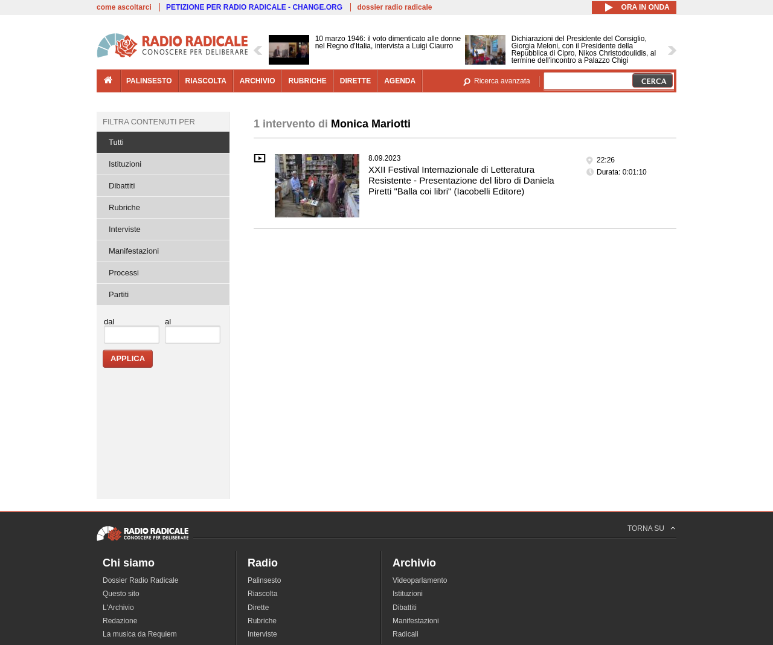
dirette (355, 81)
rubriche (307, 81)
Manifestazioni (134, 250)
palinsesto (149, 81)
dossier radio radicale (394, 7)
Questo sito (121, 593)
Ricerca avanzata (502, 81)
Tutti (116, 142)
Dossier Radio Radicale (140, 580)
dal (109, 322)
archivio (257, 81)
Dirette (258, 607)
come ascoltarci (124, 7)
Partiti (119, 294)
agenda (399, 81)
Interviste (125, 229)
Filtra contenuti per (149, 121)
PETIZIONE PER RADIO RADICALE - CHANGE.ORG (254, 7)
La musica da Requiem (140, 634)
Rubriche (124, 207)
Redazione (120, 621)
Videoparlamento (420, 580)
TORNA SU (645, 528)
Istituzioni (125, 163)
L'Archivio (118, 607)
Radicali (406, 634)
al (168, 322)
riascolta (205, 81)
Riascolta (262, 593)
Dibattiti (122, 185)
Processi (124, 272)
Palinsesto (264, 580)
